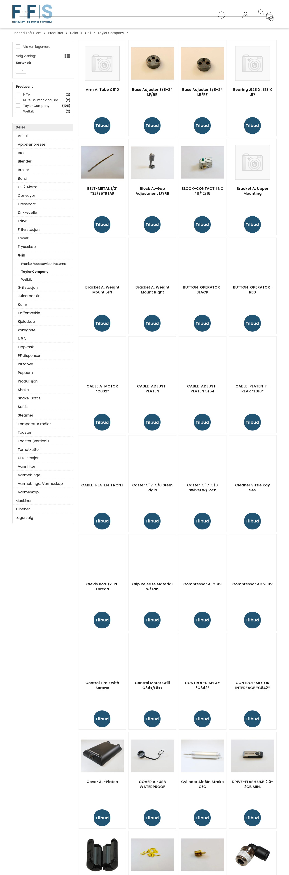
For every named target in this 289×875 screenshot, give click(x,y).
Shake (23, 389)
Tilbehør (23, 509)
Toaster (24, 432)
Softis (23, 406)
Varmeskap (28, 492)
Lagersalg (24, 517)
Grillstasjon (28, 287)
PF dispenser (29, 355)
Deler (74, 33)
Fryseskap (27, 246)
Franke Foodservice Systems (43, 263)
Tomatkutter (29, 449)
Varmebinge (29, 475)
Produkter (55, 33)
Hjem (37, 33)
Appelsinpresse (31, 144)
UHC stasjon (29, 458)
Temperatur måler (34, 423)
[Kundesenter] (221, 15)
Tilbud (102, 125)
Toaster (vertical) (33, 441)
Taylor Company (111, 33)
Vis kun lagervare (36, 46)
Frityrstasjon (29, 229)
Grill (88, 33)
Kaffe (22, 304)
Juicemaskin (29, 295)
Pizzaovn (25, 364)
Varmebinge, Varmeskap (40, 483)
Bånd (22, 178)
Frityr (22, 221)
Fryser (23, 238)
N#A (26, 94)
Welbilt (28, 111)
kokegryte (26, 330)
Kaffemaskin (29, 313)
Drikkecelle (27, 212)
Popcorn (25, 372)
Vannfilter (26, 466)
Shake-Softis (29, 398)
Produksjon (28, 381)
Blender (25, 161)
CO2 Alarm (27, 187)
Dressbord (27, 204)
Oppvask (26, 347)
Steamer (25, 415)
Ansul (23, 135)
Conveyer (26, 195)
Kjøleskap (26, 321)
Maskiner (24, 500)
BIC (21, 153)
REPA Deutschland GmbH (41, 100)
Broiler (23, 169)
